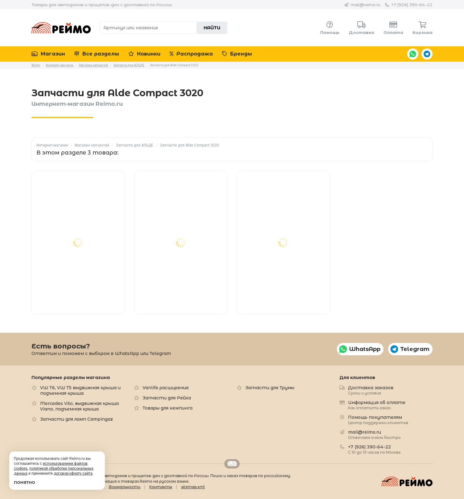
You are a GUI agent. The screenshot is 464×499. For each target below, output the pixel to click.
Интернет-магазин (52, 145)
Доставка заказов (370, 390)
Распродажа (191, 54)
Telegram (427, 54)
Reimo (61, 28)
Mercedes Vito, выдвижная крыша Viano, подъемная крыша (79, 406)
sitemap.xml (193, 487)
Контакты (160, 487)
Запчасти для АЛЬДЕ (134, 145)
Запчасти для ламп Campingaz (76, 419)
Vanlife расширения (165, 387)
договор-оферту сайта (73, 473)
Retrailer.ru (232, 463)
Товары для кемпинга (168, 408)
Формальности (124, 487)
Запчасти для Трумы (269, 387)
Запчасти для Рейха (167, 398)
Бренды (237, 54)
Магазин (48, 54)
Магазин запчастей (92, 145)
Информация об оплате (376, 405)
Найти (212, 28)
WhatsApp (412, 54)
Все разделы (96, 54)
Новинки (144, 54)
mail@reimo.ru (365, 4)
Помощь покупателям (378, 419)
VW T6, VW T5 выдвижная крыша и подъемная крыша (80, 390)
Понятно (24, 482)
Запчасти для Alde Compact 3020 (189, 145)
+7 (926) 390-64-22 (412, 4)
